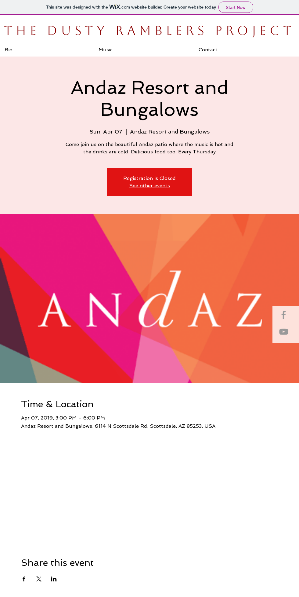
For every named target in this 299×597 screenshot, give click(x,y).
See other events (149, 186)
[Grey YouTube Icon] (283, 331)
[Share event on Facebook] (24, 579)
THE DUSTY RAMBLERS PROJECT (149, 30)
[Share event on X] (39, 579)
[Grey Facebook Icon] (283, 314)
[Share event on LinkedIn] (54, 579)
